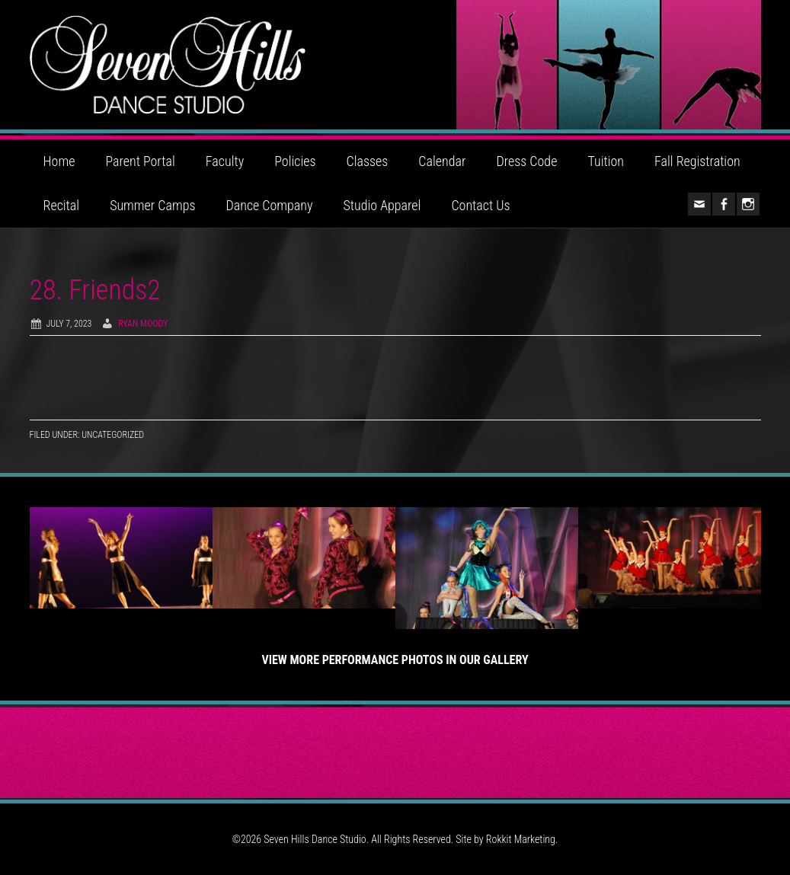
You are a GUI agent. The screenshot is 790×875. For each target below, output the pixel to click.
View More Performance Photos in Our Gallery (394, 660)
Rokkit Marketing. (522, 839)
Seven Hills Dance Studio (395, 64)
